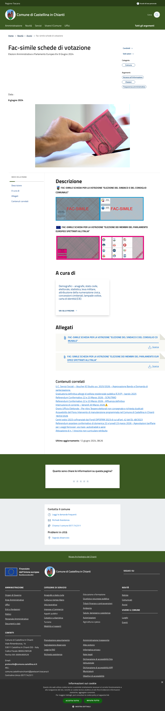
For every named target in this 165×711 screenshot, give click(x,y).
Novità (20, 35)
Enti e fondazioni (12, 609)
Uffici (7, 604)
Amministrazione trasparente (96, 640)
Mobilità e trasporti (52, 626)
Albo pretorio (89, 644)
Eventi (125, 622)
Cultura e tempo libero (54, 599)
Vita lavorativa (50, 604)
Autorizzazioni (89, 617)
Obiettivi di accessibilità (93, 676)
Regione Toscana (12, 3)
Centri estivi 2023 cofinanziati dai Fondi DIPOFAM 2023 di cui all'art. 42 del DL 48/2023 (99, 419)
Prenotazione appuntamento (57, 640)
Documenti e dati (12, 623)
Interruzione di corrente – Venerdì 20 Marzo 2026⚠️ (82, 405)
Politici (8, 614)
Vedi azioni (129, 53)
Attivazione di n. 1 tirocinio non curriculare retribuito (82, 430)
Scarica (153, 347)
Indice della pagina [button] (19, 177)
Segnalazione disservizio (55, 644)
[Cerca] (157, 14)
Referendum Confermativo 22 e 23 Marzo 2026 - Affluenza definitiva (90, 401)
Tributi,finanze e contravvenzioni (97, 603)
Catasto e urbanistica (53, 617)
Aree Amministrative (14, 599)
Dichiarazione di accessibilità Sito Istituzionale (98, 661)
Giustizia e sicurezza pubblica (96, 598)
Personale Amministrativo (16, 618)
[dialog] (82, 695)
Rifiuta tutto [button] (93, 700)
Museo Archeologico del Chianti (83, 556)
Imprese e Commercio (53, 609)
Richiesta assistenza (53, 654)
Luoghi (125, 617)
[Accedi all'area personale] (146, 3)
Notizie (125, 595)
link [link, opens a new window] (107, 695)
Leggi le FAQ (49, 649)
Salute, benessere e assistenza (96, 612)
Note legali (88, 654)
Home (11, 35)
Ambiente (87, 608)
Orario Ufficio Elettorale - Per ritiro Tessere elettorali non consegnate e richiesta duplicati (99, 408)
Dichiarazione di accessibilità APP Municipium (98, 669)
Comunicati (127, 599)
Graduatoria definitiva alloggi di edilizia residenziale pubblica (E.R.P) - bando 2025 (96, 394)
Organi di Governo (13, 595)
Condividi (128, 48)
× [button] (162, 682)
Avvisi (29, 35)
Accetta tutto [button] (72, 701)
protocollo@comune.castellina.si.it (21, 664)
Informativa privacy (91, 649)
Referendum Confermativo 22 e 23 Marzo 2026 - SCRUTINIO (86, 397)
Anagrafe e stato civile (54, 595)
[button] (82, 706)
